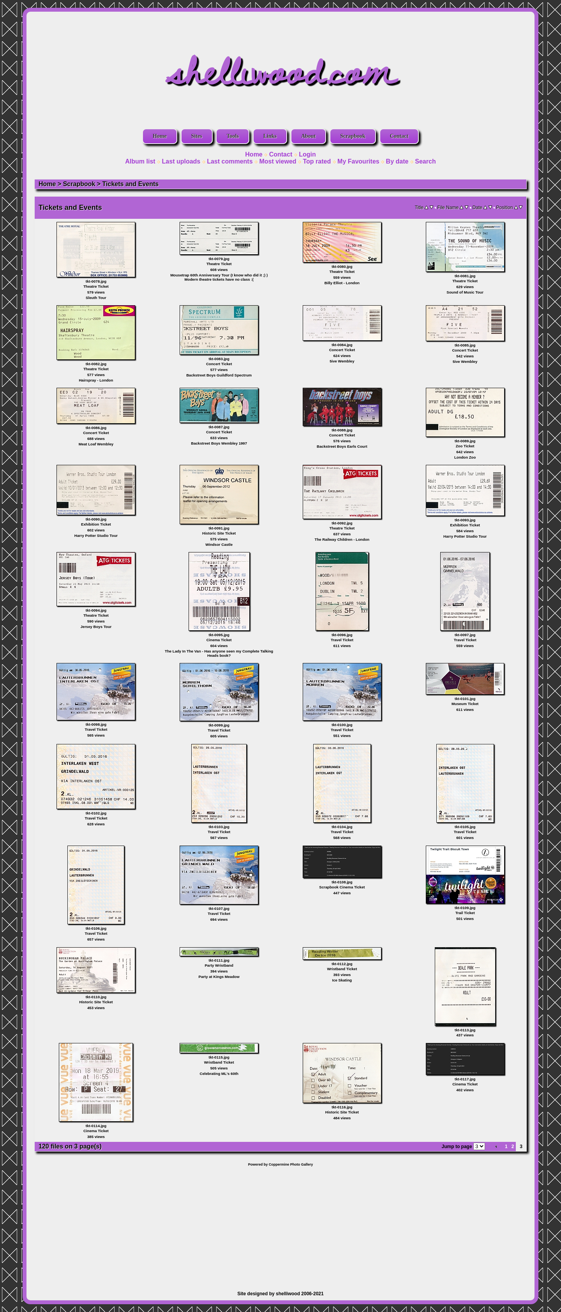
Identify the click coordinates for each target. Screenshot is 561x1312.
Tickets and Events (130, 184)
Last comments (229, 161)
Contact (399, 136)
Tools (232, 136)
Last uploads (181, 161)
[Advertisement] (280, 1224)
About (308, 136)
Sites (196, 136)
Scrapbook (352, 136)
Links (270, 136)
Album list (140, 161)
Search (425, 161)
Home (160, 136)
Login (307, 154)
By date (397, 161)
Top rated (317, 161)
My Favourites (358, 161)
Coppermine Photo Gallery (291, 1164)
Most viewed (277, 161)
